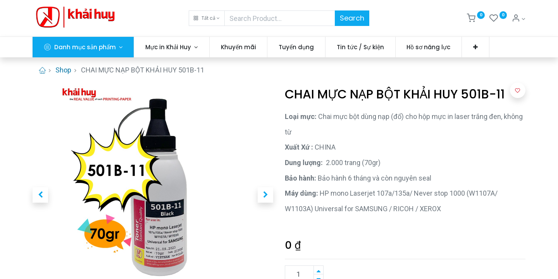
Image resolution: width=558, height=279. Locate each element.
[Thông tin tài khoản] (518, 19)
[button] (207, 18)
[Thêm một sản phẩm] (318, 270)
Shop (63, 70)
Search (352, 18)
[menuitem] (238, 47)
